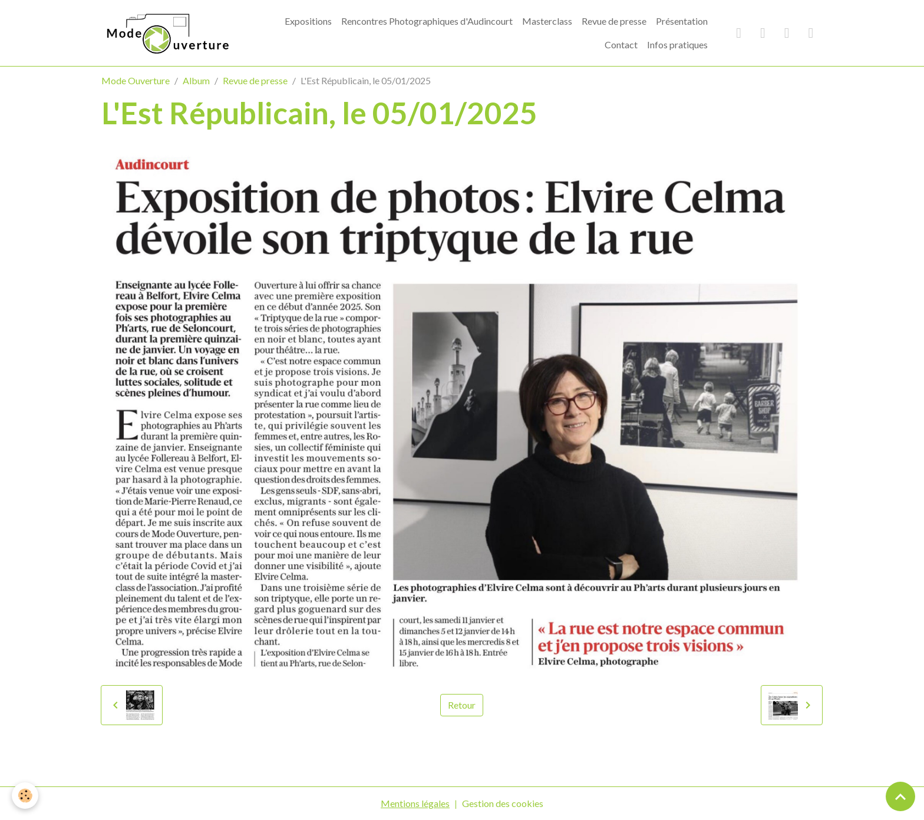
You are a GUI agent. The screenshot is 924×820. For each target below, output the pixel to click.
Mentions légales (415, 803)
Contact (621, 44)
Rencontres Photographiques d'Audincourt (427, 21)
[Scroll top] (900, 796)
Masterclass (547, 21)
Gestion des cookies (502, 803)
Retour (462, 704)
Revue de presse (614, 21)
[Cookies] (25, 795)
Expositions (308, 21)
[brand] (166, 32)
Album (196, 80)
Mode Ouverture (135, 80)
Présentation (682, 21)
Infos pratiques (677, 44)
